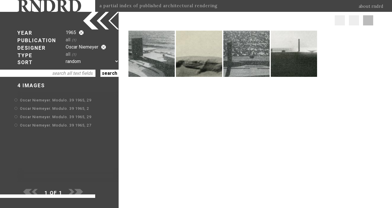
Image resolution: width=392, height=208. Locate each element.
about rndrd (371, 6)
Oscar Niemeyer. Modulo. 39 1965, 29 (55, 100)
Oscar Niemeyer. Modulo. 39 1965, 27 (55, 125)
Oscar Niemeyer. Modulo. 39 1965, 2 (54, 108)
